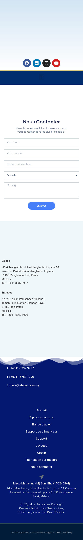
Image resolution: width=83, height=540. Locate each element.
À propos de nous (41, 417)
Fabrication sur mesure (41, 460)
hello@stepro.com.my (25, 385)
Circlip (41, 453)
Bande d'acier (41, 424)
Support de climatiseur (41, 431)
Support (41, 438)
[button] (41, 77)
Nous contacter (41, 467)
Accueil (41, 410)
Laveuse (41, 445)
